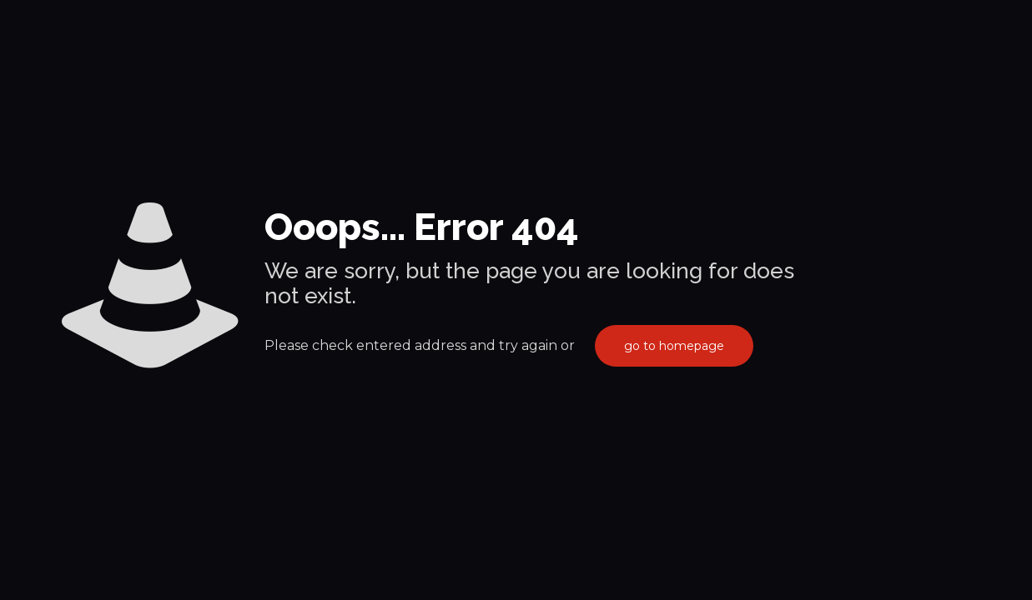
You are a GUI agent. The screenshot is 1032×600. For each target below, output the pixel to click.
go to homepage (674, 345)
